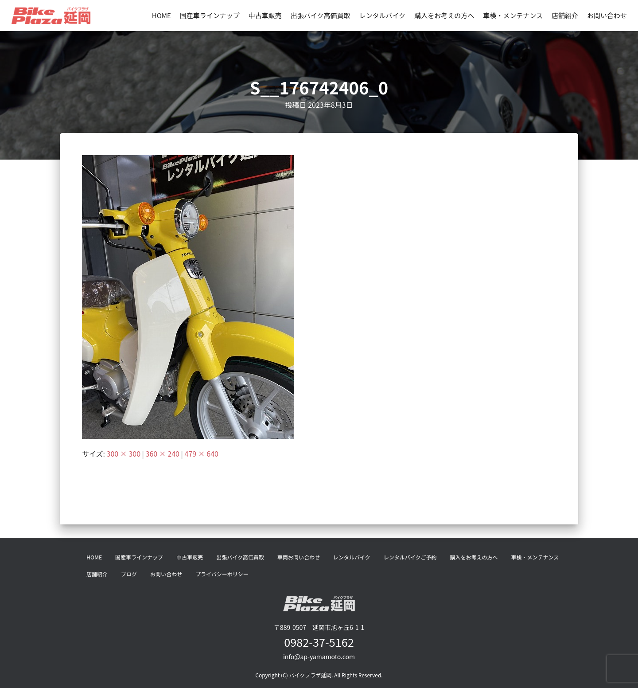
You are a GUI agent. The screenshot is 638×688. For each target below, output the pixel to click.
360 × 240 (162, 453)
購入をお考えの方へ (444, 15)
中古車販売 (265, 15)
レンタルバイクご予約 (410, 557)
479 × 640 (201, 453)
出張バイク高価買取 (320, 15)
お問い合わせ (607, 15)
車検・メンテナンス (513, 15)
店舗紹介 (565, 15)
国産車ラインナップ (210, 15)
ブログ (129, 574)
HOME (161, 15)
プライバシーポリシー (222, 574)
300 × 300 (123, 453)
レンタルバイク (382, 15)
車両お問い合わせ (298, 557)
